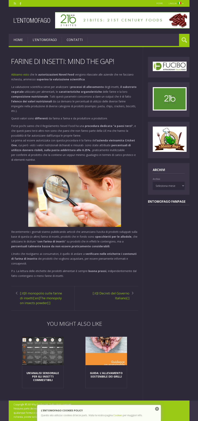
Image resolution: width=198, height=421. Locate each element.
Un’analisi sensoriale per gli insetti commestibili (42, 376)
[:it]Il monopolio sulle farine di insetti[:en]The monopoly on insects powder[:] (41, 298)
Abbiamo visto (20, 74)
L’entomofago (45, 40)
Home (159, 3)
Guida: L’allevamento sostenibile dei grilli (106, 374)
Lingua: (176, 3)
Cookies (117, 415)
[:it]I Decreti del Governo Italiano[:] (111, 295)
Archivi (156, 179)
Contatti (75, 40)
